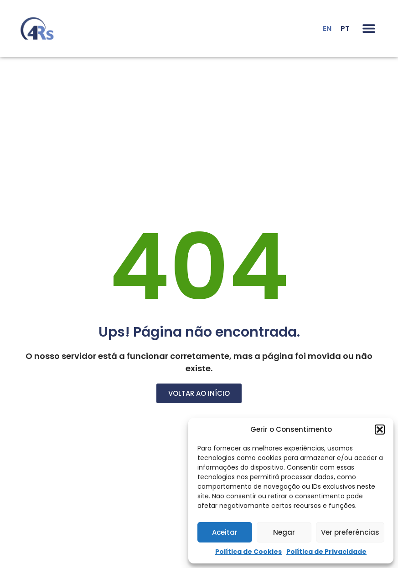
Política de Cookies (248, 551)
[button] (379, 429)
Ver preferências (350, 532)
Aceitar (225, 532)
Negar (284, 532)
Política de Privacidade (326, 551)
